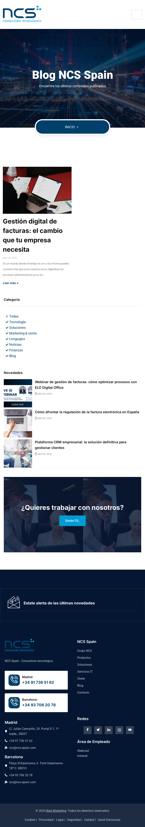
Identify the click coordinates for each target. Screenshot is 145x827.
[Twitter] (98, 730)
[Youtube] (130, 730)
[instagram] (119, 730)
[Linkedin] (109, 730)
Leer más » (11, 283)
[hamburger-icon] (136, 14)
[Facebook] (88, 730)
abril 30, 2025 (10, 258)
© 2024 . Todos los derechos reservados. (72, 811)
